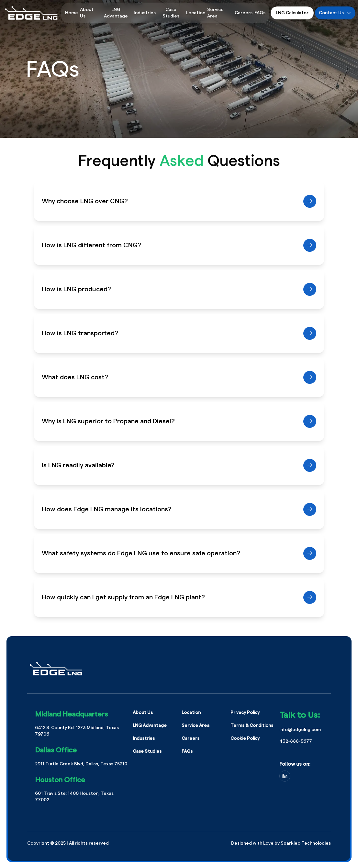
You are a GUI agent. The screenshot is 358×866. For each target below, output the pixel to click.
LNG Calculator (292, 13)
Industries (145, 13)
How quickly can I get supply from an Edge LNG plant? (179, 597)
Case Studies (170, 12)
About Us (143, 712)
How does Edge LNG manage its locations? (179, 509)
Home (71, 13)
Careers (243, 13)
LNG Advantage (116, 12)
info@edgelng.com (300, 729)
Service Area (195, 725)
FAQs (259, 13)
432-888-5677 (295, 741)
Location (195, 13)
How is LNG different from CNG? (179, 245)
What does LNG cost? (179, 377)
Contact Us (335, 13)
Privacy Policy (245, 712)
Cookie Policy (245, 738)
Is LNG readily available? (179, 465)
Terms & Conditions (251, 725)
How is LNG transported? (179, 333)
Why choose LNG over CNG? (179, 201)
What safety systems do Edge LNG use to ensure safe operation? (179, 553)
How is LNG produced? (179, 289)
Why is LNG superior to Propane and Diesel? (179, 421)
